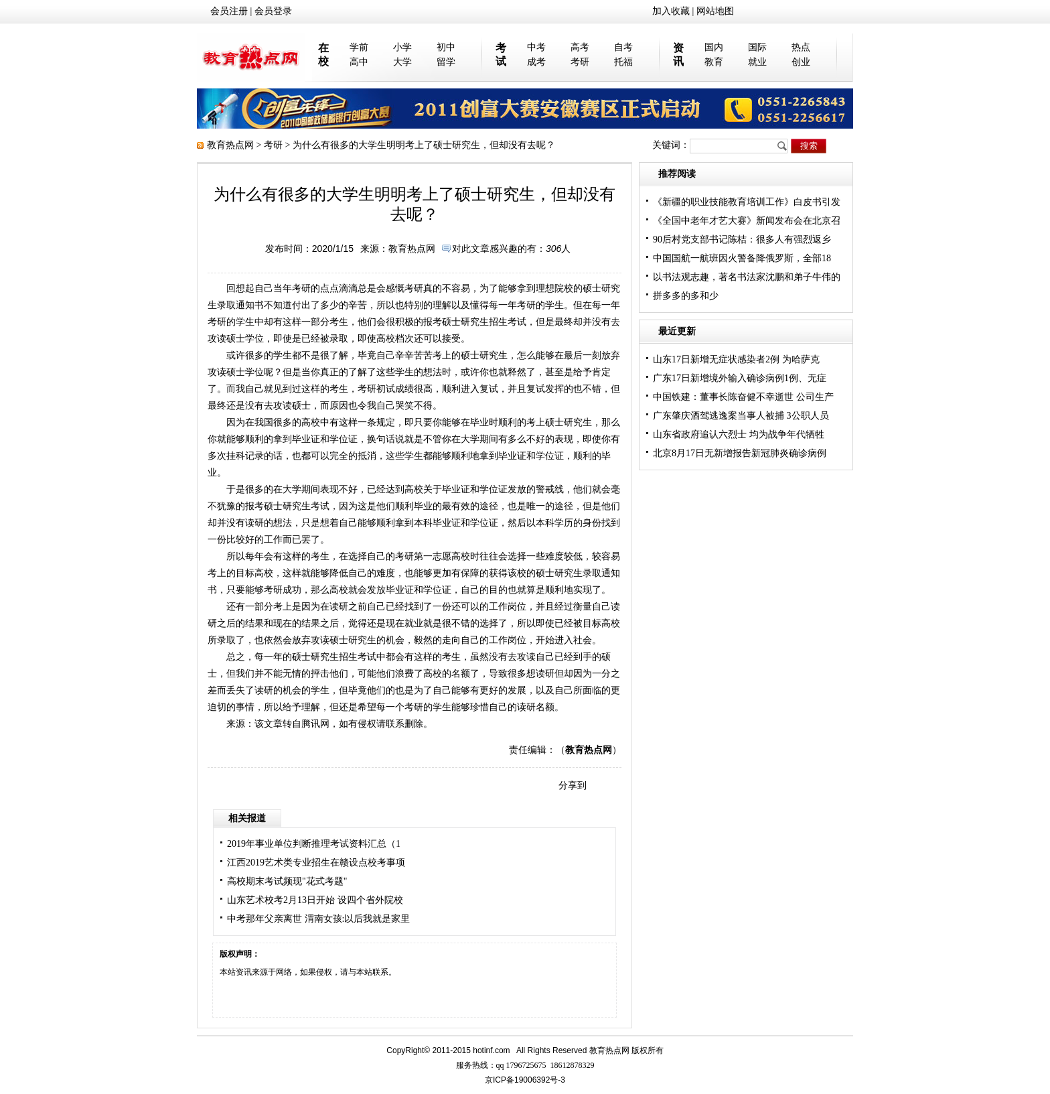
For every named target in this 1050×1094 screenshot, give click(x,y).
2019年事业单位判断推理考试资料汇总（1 (313, 844)
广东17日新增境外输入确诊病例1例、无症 (739, 378)
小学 (402, 47)
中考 (536, 47)
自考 (623, 47)
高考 (580, 47)
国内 (713, 47)
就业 (757, 62)
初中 (446, 47)
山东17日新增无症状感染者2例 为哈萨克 (736, 359)
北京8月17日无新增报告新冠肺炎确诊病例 (739, 453)
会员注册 (229, 11)
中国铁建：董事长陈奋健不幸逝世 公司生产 (743, 397)
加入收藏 (671, 11)
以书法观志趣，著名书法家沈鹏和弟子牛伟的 (746, 277)
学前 (359, 47)
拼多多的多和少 (686, 296)
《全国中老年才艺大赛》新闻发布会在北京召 (746, 221)
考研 (580, 62)
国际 (757, 47)
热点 (801, 47)
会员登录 (273, 11)
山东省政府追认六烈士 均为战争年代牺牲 (738, 434)
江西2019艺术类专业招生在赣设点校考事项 (316, 863)
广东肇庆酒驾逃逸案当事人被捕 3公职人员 (741, 416)
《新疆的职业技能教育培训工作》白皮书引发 (746, 202)
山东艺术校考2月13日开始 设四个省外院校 (315, 900)
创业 (801, 62)
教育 (713, 62)
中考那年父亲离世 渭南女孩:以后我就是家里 (318, 919)
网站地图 (715, 11)
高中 (359, 62)
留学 (446, 62)
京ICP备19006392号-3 (525, 1080)
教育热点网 (230, 145)
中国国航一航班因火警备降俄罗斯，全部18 (742, 258)
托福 (623, 62)
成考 (536, 62)
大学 (402, 62)
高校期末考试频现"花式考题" (287, 881)
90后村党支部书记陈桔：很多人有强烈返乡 (742, 239)
